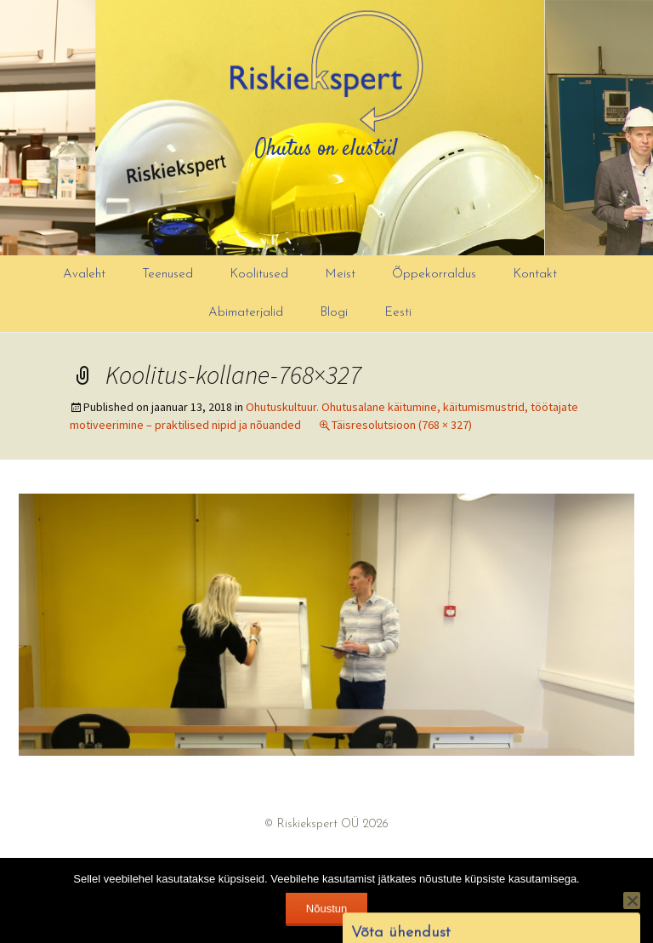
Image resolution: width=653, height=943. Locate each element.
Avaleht (84, 274)
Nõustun (326, 908)
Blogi (334, 312)
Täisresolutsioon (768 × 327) (402, 424)
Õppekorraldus (434, 274)
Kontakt (535, 274)
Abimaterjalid (245, 312)
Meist (340, 274)
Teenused (167, 274)
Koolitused (259, 274)
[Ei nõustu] (631, 900)
